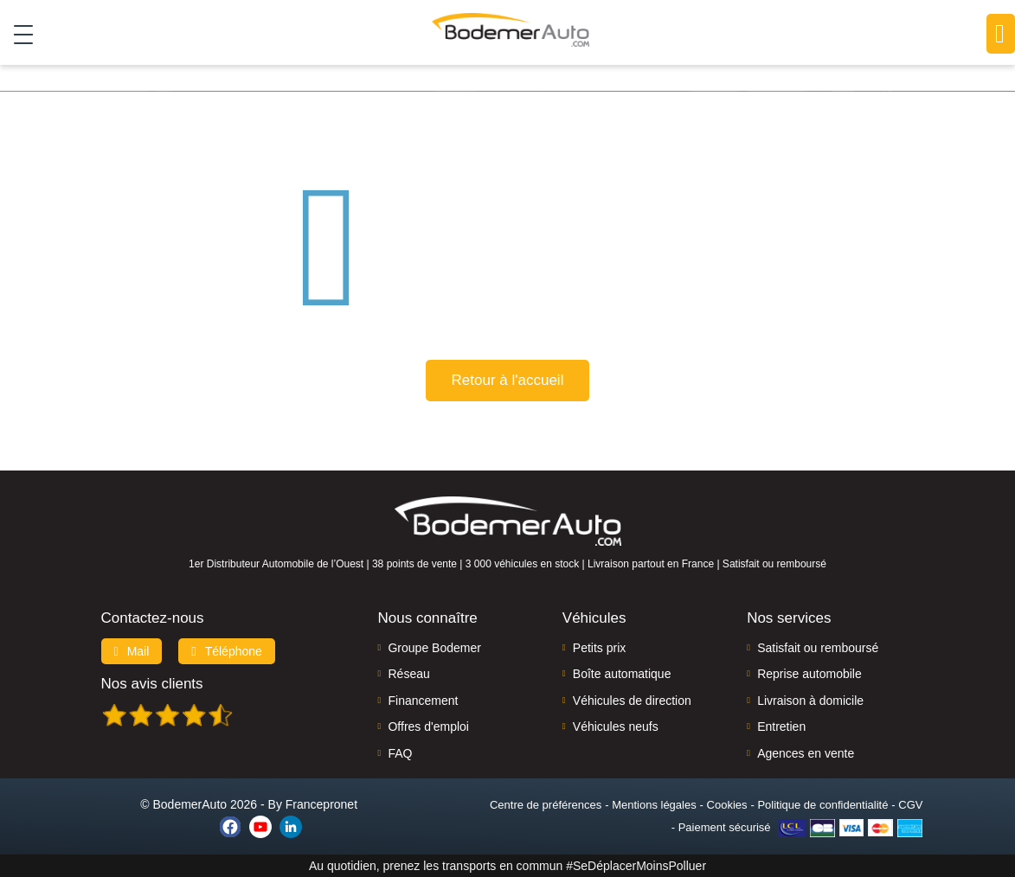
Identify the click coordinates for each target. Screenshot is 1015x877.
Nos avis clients (152, 683)
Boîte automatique (622, 674)
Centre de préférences (545, 804)
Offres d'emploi (428, 726)
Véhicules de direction (632, 700)
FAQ (400, 753)
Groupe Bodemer (434, 648)
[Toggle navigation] (17, 34)
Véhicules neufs (615, 726)
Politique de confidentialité (822, 804)
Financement (423, 700)
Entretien (781, 726)
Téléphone (226, 651)
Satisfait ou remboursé (817, 648)
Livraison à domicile (810, 700)
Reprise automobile (809, 674)
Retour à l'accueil (508, 380)
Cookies (727, 804)
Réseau (408, 674)
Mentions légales (654, 804)
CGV (910, 804)
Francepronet (321, 804)
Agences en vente (805, 753)
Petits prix (599, 648)
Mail (132, 651)
